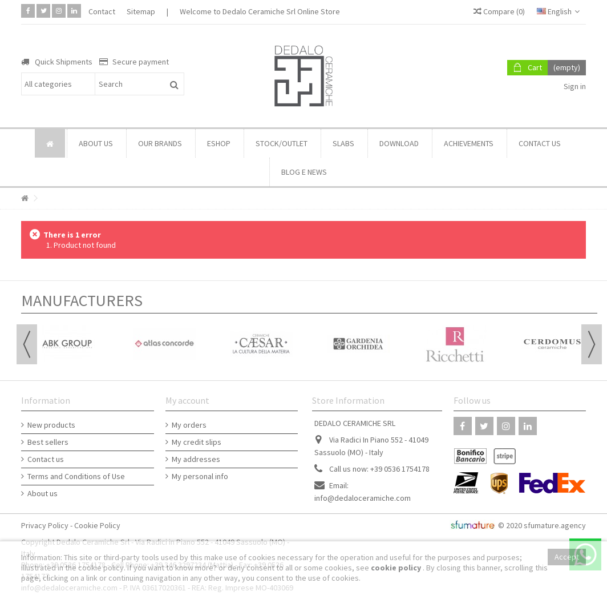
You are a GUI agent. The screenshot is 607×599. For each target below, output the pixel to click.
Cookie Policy (97, 525)
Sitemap (141, 11)
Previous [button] (27, 344)
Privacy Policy (44, 525)
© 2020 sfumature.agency (542, 525)
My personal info (200, 476)
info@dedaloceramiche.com (362, 498)
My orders (189, 425)
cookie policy (397, 567)
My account (187, 400)
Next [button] (591, 344)
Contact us (45, 459)
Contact (101, 11)
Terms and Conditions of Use (76, 476)
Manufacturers (82, 300)
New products (51, 425)
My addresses (196, 459)
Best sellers (47, 442)
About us (42, 493)
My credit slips (196, 442)
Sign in (574, 86)
